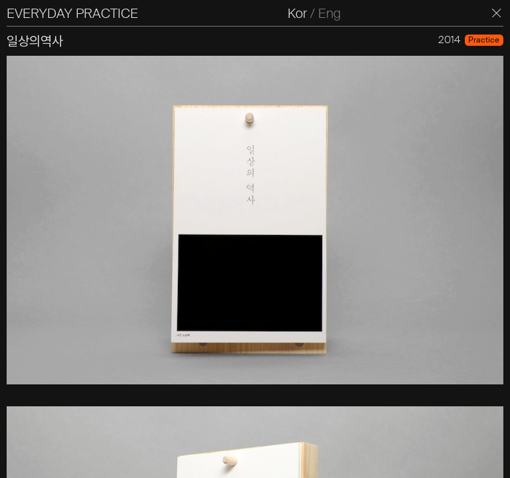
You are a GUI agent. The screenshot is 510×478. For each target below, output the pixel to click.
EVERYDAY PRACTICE (72, 13)
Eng (329, 13)
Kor (297, 13)
